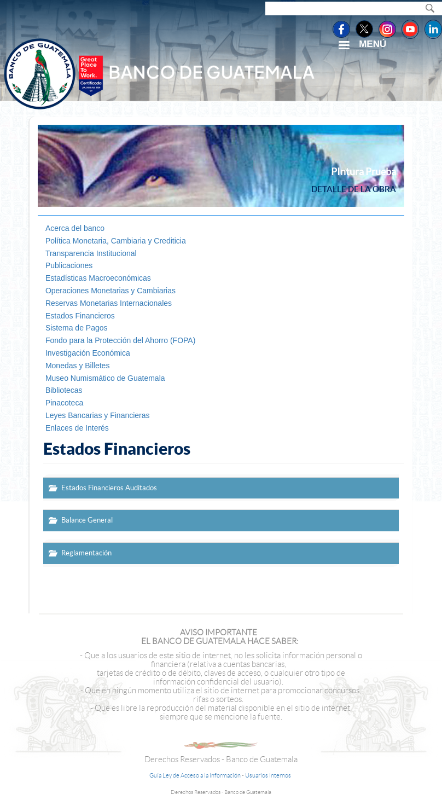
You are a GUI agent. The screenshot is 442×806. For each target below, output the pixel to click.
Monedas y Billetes (77, 365)
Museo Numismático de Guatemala (105, 378)
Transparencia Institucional (91, 253)
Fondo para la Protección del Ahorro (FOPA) (120, 340)
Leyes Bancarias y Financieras (97, 415)
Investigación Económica (87, 353)
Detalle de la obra (353, 189)
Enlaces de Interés (77, 428)
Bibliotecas (64, 390)
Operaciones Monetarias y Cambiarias (110, 290)
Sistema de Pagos (76, 327)
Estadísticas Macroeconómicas (98, 278)
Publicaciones (68, 265)
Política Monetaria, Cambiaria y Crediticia (115, 240)
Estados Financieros (80, 315)
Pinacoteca (64, 402)
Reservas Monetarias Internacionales (108, 303)
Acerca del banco (74, 228)
